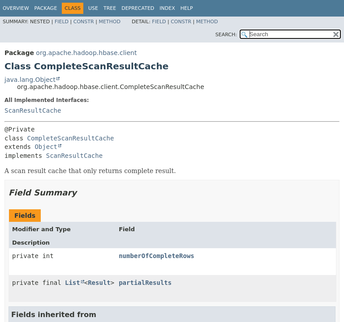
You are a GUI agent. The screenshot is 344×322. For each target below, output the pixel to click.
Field (62, 22)
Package (45, 8)
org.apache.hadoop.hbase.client (86, 52)
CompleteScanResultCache (70, 138)
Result (99, 282)
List (72, 282)
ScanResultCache (32, 110)
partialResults (145, 282)
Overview (16, 8)
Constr (83, 22)
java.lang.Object (30, 79)
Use (93, 8)
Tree (109, 8)
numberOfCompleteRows (156, 255)
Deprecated (137, 8)
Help (187, 8)
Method (109, 22)
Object (45, 146)
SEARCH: (226, 35)
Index (167, 8)
